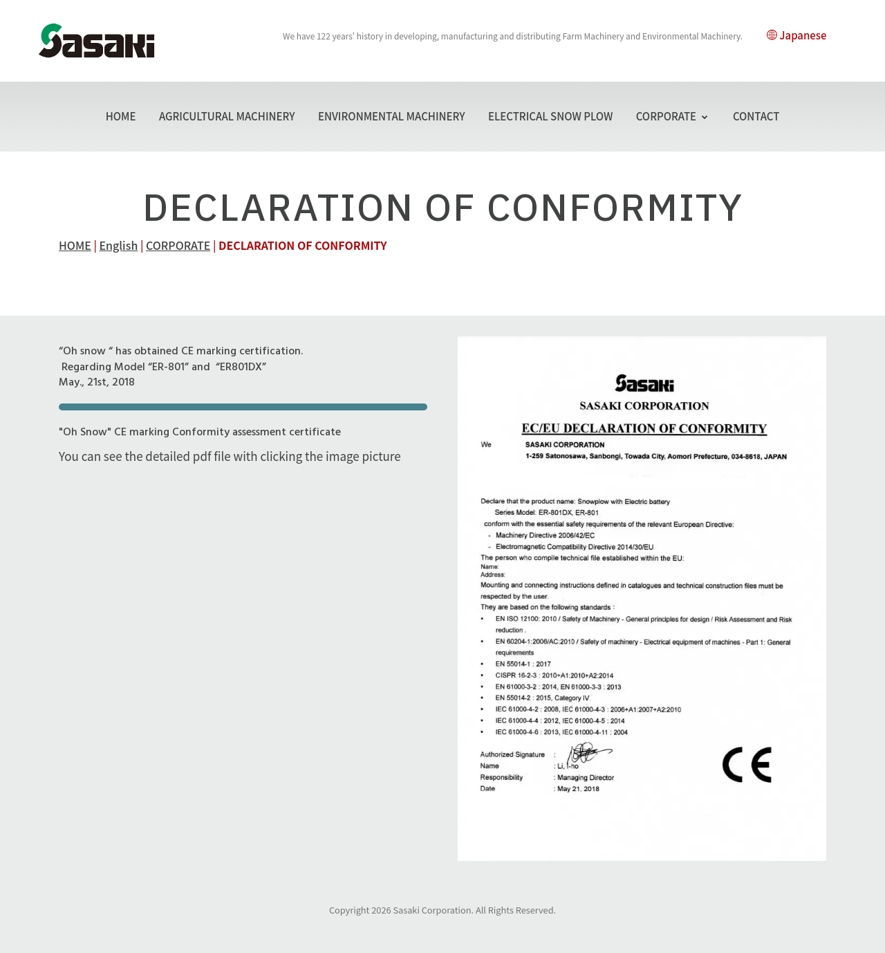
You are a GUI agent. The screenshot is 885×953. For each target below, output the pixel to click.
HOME (121, 116)
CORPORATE (673, 116)
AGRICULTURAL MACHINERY (227, 116)
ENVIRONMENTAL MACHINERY (391, 116)
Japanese (796, 35)
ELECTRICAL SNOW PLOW (550, 116)
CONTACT (756, 116)
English (119, 245)
